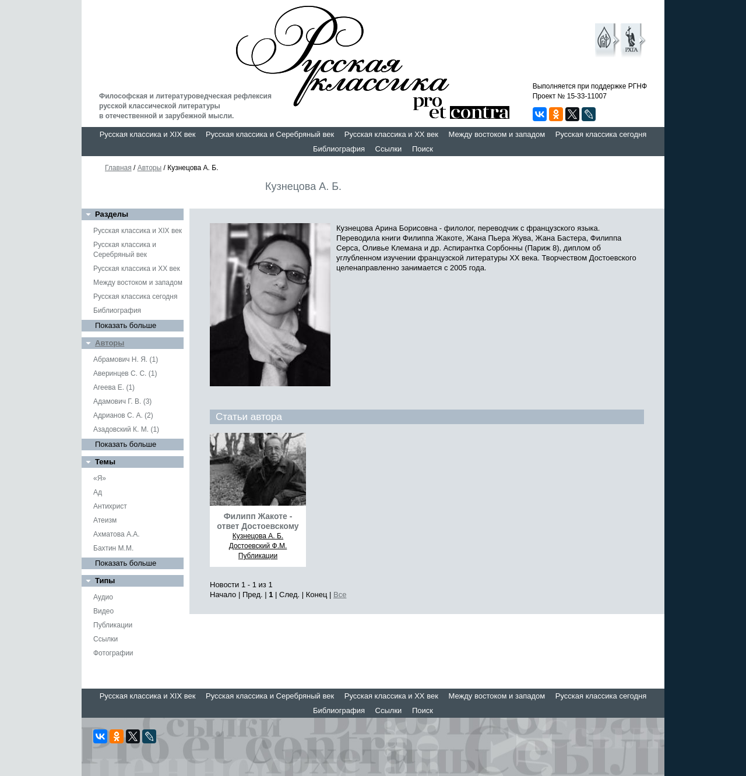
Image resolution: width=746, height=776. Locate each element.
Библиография (339, 148)
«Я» (99, 478)
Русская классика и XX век (391, 134)
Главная (118, 168)
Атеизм (105, 520)
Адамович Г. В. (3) (122, 401)
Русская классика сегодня (601, 134)
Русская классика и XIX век (148, 134)
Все (339, 594)
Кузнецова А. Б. (258, 536)
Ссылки (388, 148)
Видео (103, 611)
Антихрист (110, 506)
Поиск (422, 148)
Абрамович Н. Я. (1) (125, 359)
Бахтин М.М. (113, 548)
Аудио (103, 597)
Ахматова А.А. (116, 534)
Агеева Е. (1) (114, 387)
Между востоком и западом (496, 134)
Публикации (112, 625)
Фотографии (113, 653)
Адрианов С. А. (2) (123, 415)
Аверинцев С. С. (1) (125, 373)
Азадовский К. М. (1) (126, 429)
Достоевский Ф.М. (258, 546)
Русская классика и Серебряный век (270, 134)
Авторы (149, 168)
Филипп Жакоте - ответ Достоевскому (257, 521)
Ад (97, 492)
